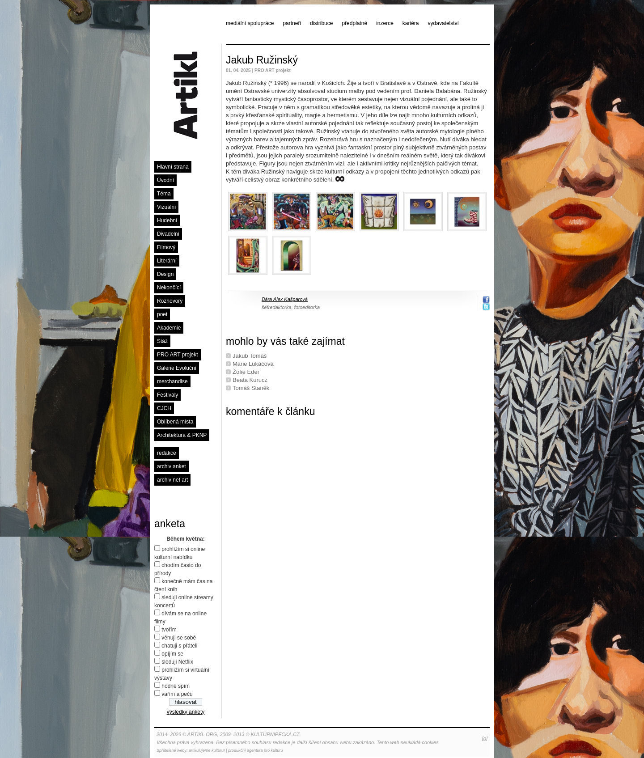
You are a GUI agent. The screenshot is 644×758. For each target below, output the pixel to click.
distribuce (321, 23)
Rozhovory (169, 301)
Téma (164, 194)
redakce (166, 453)
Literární (167, 261)
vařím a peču (176, 694)
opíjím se (172, 654)
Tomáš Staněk (251, 388)
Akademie (169, 328)
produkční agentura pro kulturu (255, 750)
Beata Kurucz (250, 380)
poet (162, 314)
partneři (292, 23)
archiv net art (172, 480)
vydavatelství (443, 23)
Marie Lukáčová (253, 363)
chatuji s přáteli (179, 646)
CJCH (164, 408)
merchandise (172, 381)
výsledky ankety (186, 712)
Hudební (167, 220)
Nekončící (169, 287)
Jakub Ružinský (262, 60)
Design (165, 274)
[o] (484, 738)
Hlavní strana (173, 167)
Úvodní (165, 180)
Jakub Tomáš (250, 355)
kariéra (410, 23)
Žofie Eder (246, 371)
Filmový (166, 247)
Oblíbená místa (175, 422)
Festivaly (167, 395)
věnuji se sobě (178, 638)
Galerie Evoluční (176, 368)
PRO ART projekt (177, 354)
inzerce (385, 23)
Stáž (162, 341)
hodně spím (175, 686)
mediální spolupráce (250, 23)
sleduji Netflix (177, 662)
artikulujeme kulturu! (207, 750)
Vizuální (166, 207)
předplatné (354, 23)
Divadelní (168, 234)
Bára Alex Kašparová (285, 299)
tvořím (168, 630)
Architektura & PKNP (182, 435)
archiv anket (171, 466)
